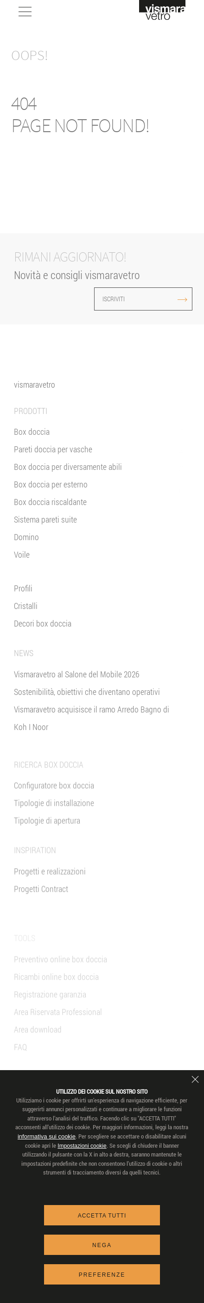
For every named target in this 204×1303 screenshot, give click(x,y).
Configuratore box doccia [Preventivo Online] (54, 804)
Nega (102, 1245)
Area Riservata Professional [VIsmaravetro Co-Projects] (58, 1027)
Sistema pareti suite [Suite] (45, 527)
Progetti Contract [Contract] (41, 908)
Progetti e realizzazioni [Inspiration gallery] (50, 890)
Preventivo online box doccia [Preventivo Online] (60, 974)
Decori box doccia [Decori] (42, 631)
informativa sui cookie (47, 1136)
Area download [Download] (38, 1044)
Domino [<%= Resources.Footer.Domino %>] (26, 545)
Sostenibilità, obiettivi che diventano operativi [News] (87, 699)
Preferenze (102, 1275)
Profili (23, 596)
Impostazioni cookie (81, 1146)
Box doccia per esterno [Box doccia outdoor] (51, 492)
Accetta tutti (102, 1215)
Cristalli (26, 614)
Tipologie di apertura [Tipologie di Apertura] (47, 840)
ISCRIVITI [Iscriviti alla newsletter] (121, 298)
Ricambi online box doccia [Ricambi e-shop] (56, 992)
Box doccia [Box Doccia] (32, 439)
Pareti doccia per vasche (53, 457)
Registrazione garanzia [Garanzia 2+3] (50, 1009)
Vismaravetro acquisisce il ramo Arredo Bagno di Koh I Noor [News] (91, 726)
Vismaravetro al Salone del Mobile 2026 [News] (76, 682)
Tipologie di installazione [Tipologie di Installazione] (54, 822)
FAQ (20, 1062)
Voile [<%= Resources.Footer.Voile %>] (22, 562)
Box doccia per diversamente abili (68, 475)
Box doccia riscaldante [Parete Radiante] (50, 510)
